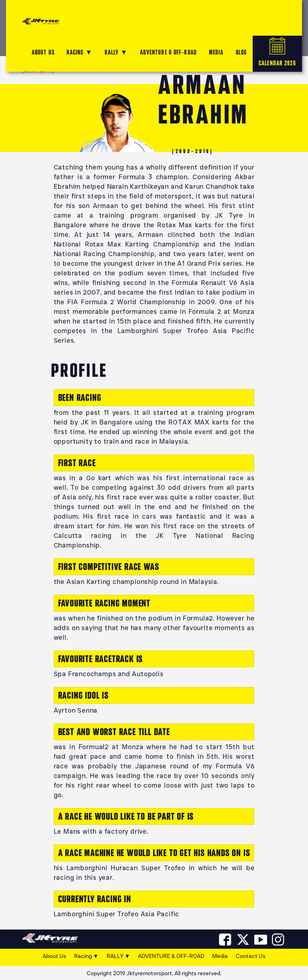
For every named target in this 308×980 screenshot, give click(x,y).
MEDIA (216, 52)
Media (220, 956)
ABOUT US (43, 52)
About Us (54, 956)
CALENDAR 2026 (277, 52)
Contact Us (250, 956)
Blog (241, 52)
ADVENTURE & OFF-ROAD (168, 52)
